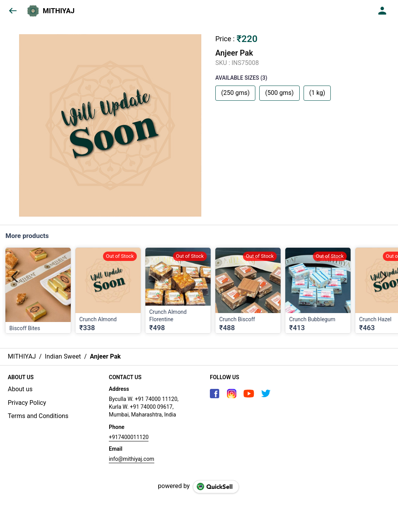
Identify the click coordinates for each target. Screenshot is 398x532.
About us (20, 389)
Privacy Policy (27, 402)
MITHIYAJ (59, 11)
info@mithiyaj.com (131, 459)
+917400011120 (128, 437)
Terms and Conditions (38, 416)
